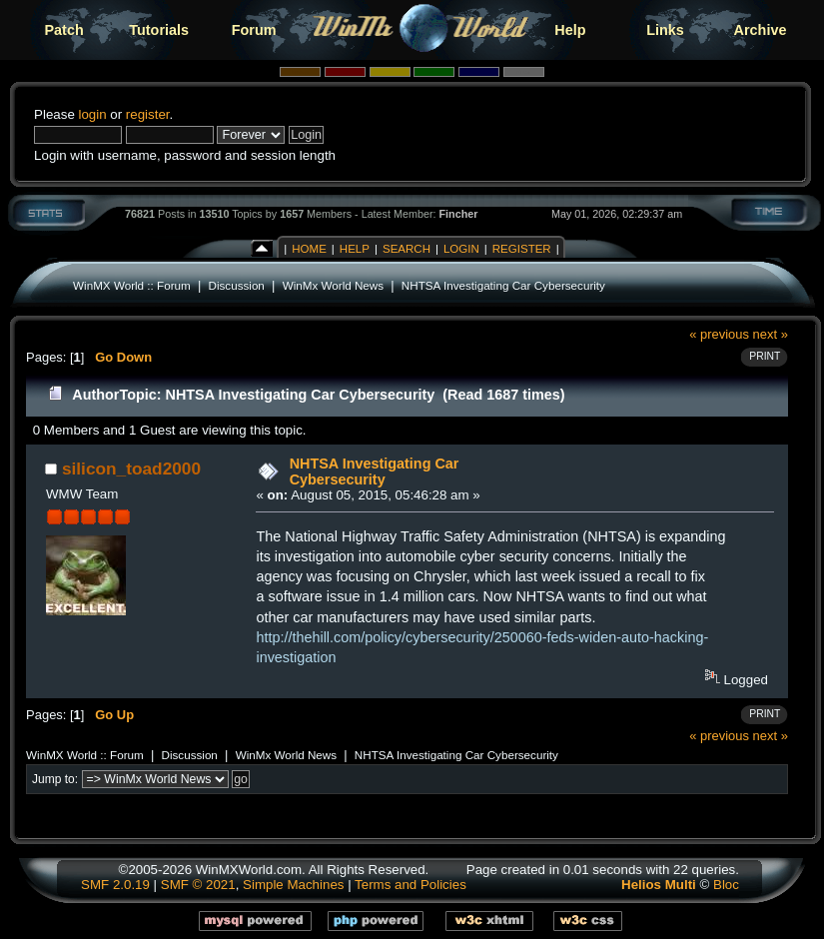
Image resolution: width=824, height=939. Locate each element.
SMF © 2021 (198, 884)
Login (461, 249)
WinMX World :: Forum (132, 285)
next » (770, 334)
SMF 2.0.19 (115, 884)
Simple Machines (293, 884)
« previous (719, 334)
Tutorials (159, 30)
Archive (760, 30)
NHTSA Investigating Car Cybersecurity (503, 285)
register (148, 114)
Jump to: (55, 779)
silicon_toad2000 (131, 468)
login (92, 114)
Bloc (726, 884)
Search (406, 249)
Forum (254, 30)
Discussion (237, 285)
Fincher (458, 214)
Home (309, 249)
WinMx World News (333, 285)
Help (569, 30)
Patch (64, 30)
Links (665, 30)
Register (521, 249)
